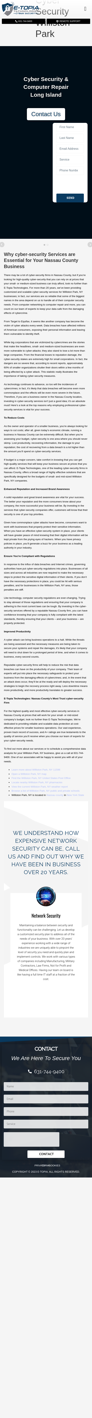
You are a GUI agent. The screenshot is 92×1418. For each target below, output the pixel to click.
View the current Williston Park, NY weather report (40, 786)
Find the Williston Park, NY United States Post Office (41, 778)
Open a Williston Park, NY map (29, 774)
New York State (75, 795)
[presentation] (70, 184)
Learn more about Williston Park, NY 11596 (36, 769)
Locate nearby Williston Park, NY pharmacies (37, 782)
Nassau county (55, 795)
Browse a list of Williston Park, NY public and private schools (46, 790)
